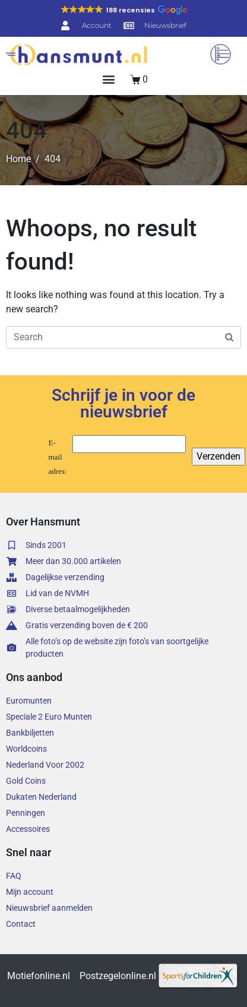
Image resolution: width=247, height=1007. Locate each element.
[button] (124, 10)
